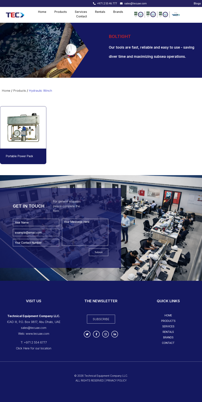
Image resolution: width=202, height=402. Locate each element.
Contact (81, 16)
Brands (118, 11)
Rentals (100, 11)
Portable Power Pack (19, 156)
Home (42, 11)
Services (81, 11)
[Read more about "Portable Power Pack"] (23, 127)
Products (60, 11)
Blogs (197, 3)
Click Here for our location (33, 348)
